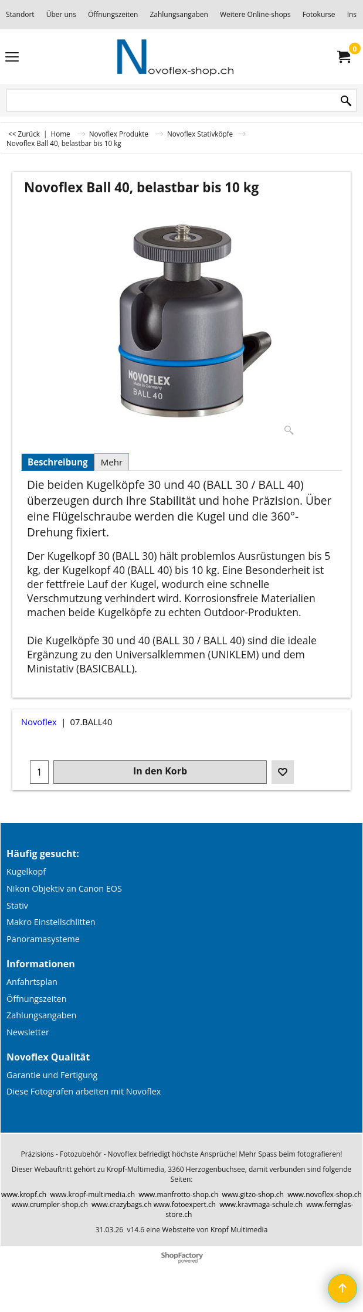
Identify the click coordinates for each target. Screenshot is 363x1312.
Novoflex (39, 722)
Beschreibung (58, 462)
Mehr (112, 462)
